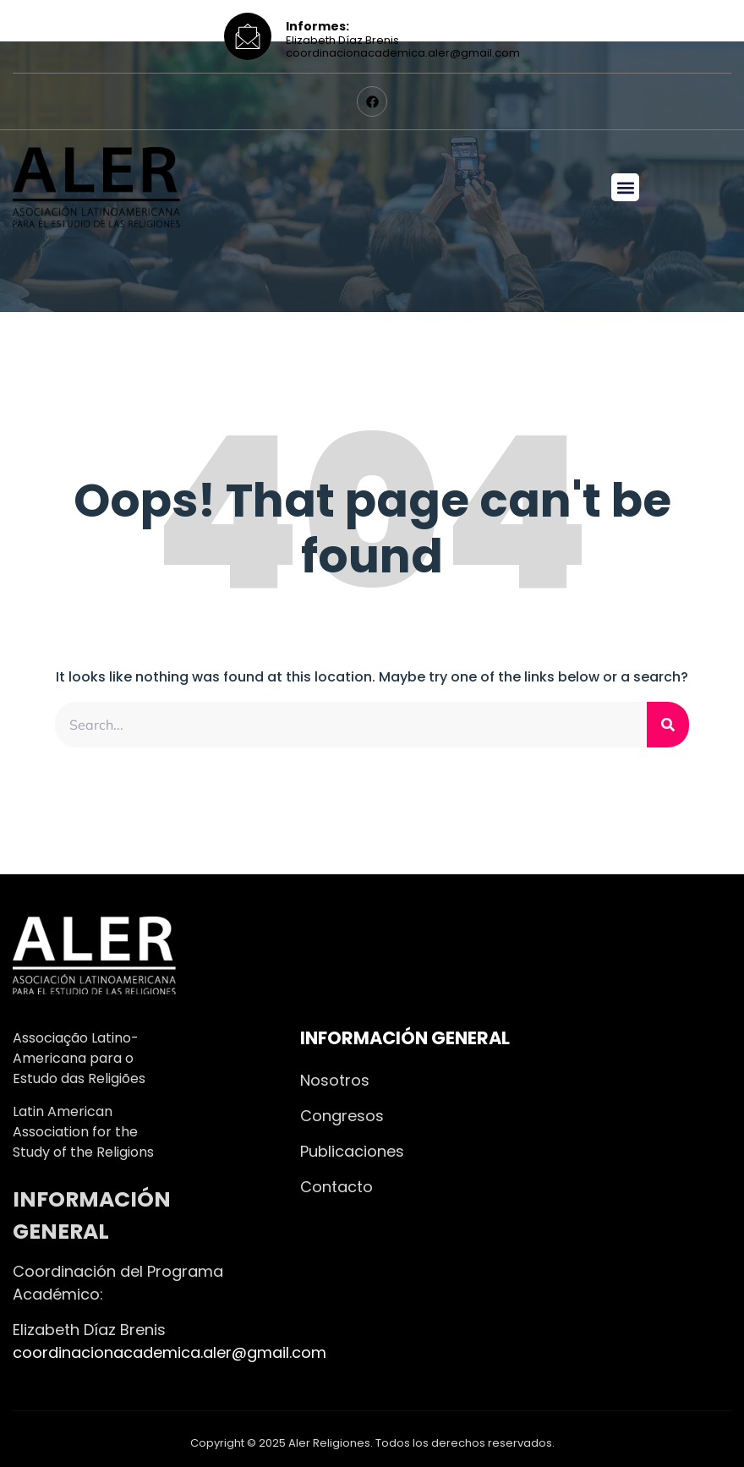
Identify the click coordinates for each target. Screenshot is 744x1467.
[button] (625, 187)
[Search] (668, 724)
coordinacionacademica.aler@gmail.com (169, 1352)
